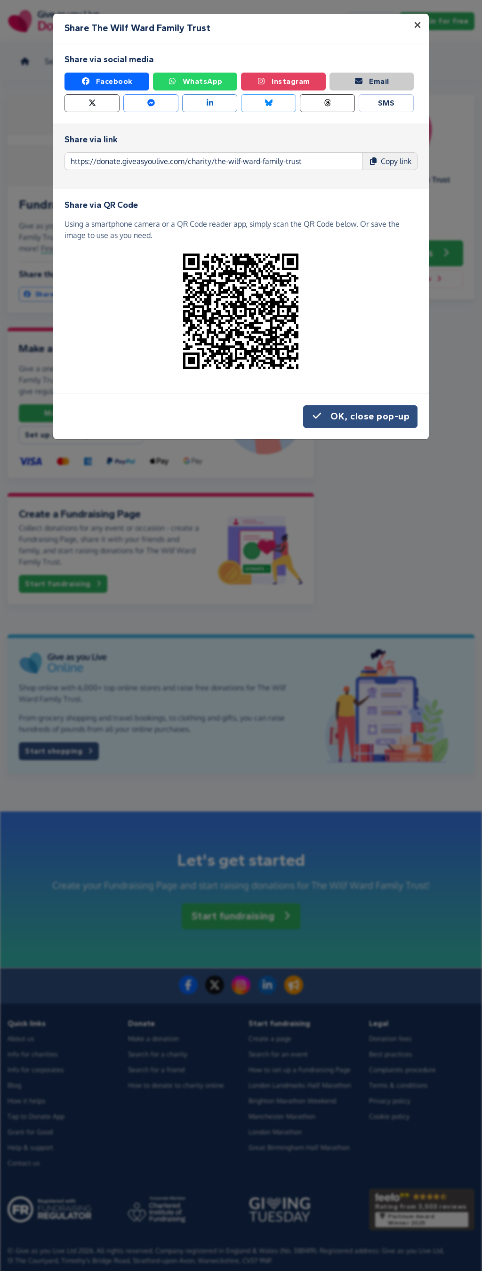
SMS (386, 102)
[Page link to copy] (213, 161)
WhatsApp (195, 81)
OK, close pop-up (360, 417)
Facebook (107, 81)
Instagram (283, 81)
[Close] (417, 25)
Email (371, 81)
